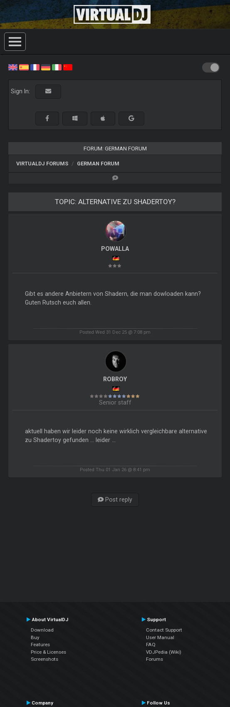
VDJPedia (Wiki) (163, 652)
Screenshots (44, 659)
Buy (35, 637)
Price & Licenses (48, 652)
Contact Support (164, 630)
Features (40, 644)
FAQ (151, 644)
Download (42, 630)
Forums (154, 659)
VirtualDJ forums (42, 163)
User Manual (160, 637)
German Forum (98, 163)
